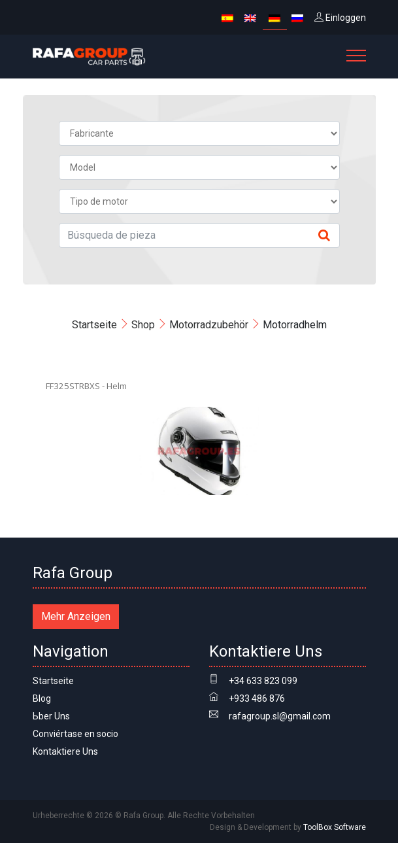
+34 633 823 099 (263, 681)
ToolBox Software (334, 827)
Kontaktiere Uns (65, 751)
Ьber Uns (51, 716)
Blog (42, 698)
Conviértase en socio (75, 734)
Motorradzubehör (208, 324)
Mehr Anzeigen (75, 616)
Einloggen (340, 17)
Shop (143, 324)
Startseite (94, 324)
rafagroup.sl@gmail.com (280, 716)
